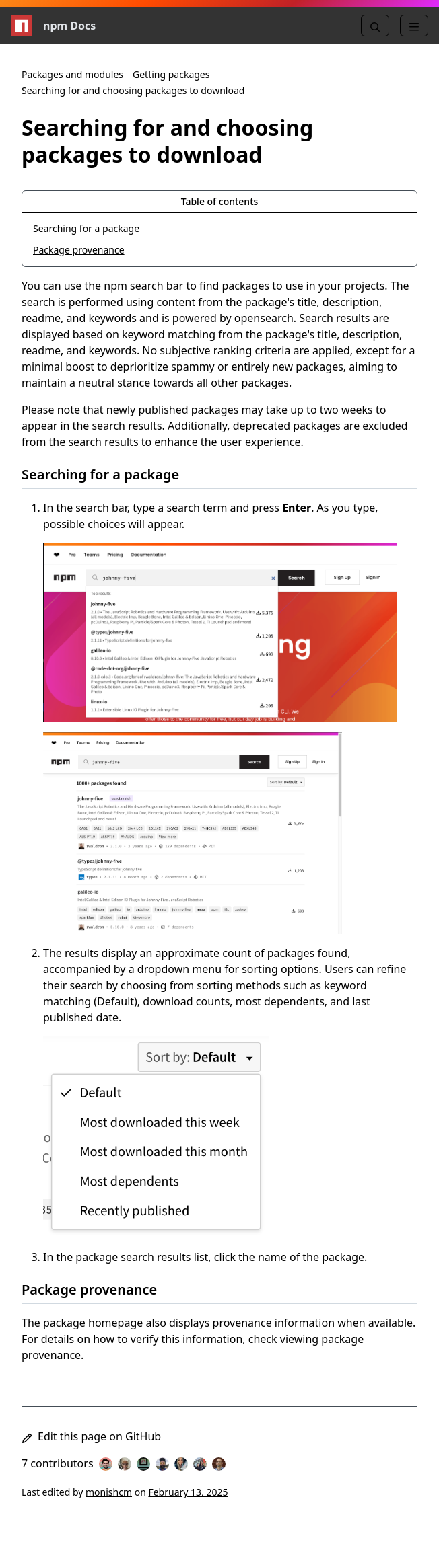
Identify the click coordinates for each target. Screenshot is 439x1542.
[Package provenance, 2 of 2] (219, 250)
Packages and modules (72, 74)
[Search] (375, 25)
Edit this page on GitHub (91, 1436)
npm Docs (53, 25)
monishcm (109, 1492)
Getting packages (171, 74)
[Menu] (414, 25)
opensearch (264, 318)
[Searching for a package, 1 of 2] (219, 228)
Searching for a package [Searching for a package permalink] (108, 474)
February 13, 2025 (188, 1492)
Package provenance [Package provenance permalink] (97, 1289)
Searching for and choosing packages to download (133, 90)
